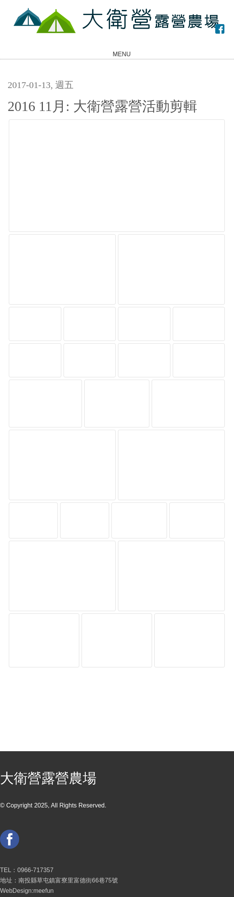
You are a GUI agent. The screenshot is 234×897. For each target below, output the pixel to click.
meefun (43, 876)
